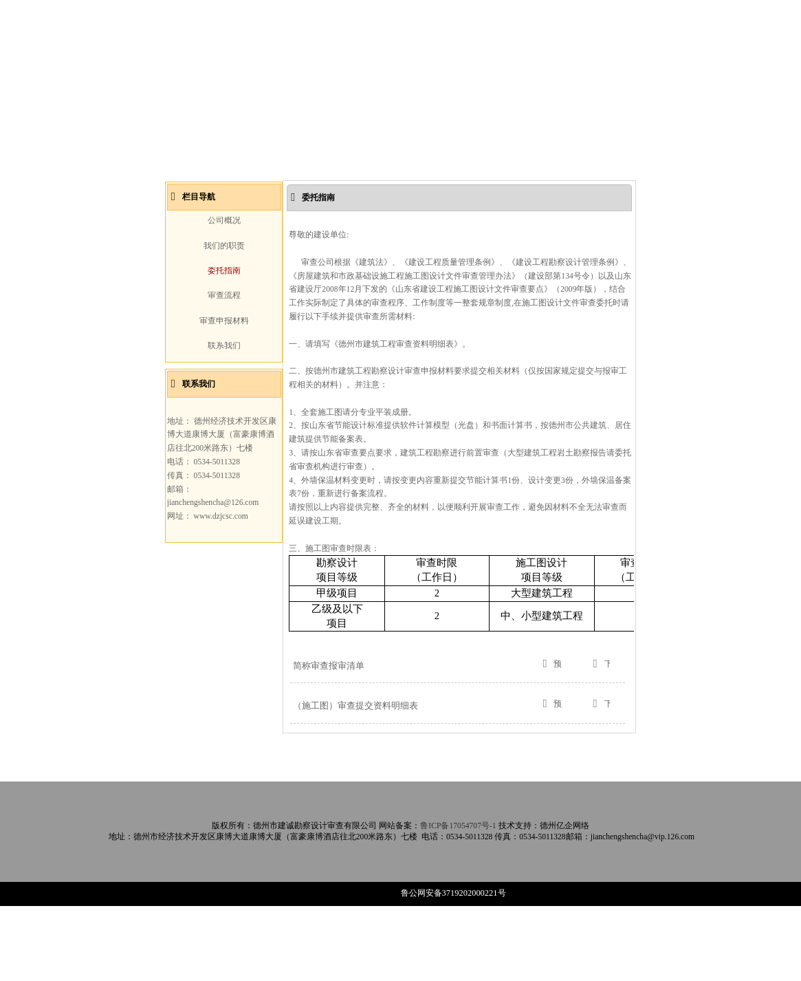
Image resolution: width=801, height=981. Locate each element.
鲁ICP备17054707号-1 (458, 900)
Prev (184, 186)
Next (616, 186)
